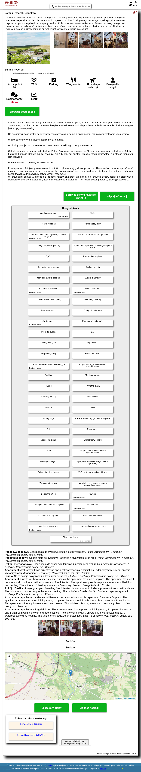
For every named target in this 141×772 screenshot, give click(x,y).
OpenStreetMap (129, 698)
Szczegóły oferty (51, 708)
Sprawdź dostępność (22, 111)
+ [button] (9, 656)
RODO (103, 768)
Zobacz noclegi (89, 708)
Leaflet (117, 698)
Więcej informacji (117, 196)
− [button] (9, 661)
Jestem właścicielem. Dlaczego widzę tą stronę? (75, 742)
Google (49, 765)
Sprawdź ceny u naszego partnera (81, 196)
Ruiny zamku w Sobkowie (31, 724)
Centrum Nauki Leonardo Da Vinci (31, 735)
